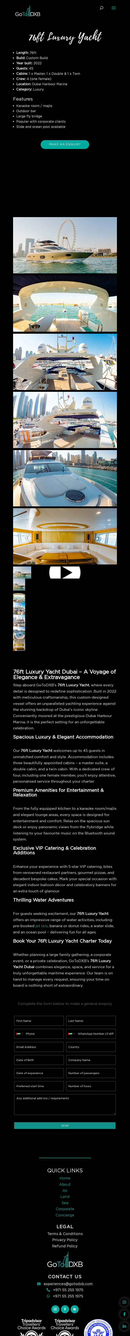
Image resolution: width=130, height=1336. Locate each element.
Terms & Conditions (65, 1234)
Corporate (65, 1209)
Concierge (65, 1215)
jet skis (41, 926)
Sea (65, 1203)
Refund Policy (65, 1246)
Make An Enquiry (65, 144)
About (65, 1184)
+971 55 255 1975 (68, 1290)
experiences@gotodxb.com (68, 1284)
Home (65, 1178)
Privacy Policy (65, 1240)
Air (65, 1190)
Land (65, 1196)
